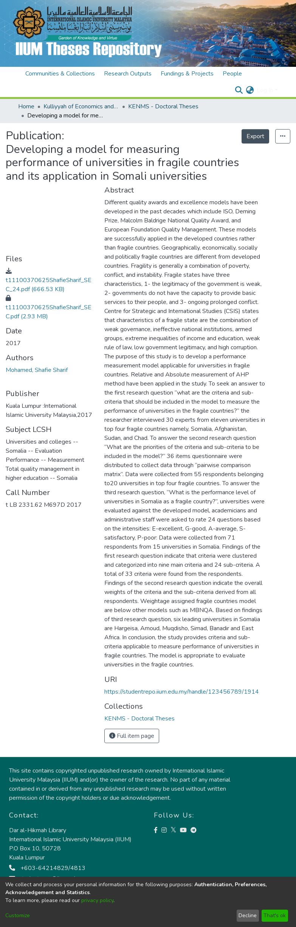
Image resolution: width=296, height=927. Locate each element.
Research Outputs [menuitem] (128, 73)
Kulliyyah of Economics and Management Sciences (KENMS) (81, 106)
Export (255, 136)
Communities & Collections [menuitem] (60, 73)
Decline (248, 915)
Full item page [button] (131, 736)
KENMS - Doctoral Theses (163, 106)
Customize (17, 915)
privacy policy (97, 900)
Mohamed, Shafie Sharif (37, 370)
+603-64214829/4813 (47, 868)
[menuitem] (249, 90)
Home (26, 106)
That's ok (274, 915)
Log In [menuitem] (265, 90)
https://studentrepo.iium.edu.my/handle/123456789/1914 (181, 692)
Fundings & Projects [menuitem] (187, 73)
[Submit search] (238, 90)
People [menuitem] (232, 73)
